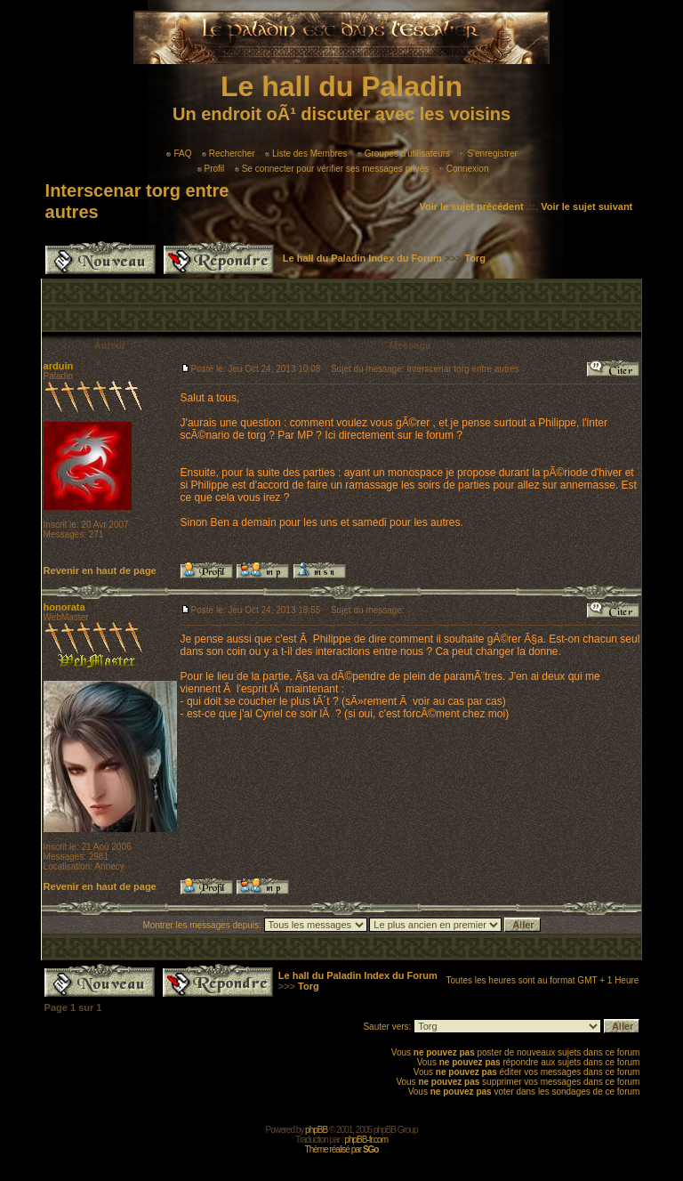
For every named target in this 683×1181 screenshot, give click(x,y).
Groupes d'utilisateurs (404, 153)
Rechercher (228, 153)
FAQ (178, 153)
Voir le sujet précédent (471, 206)
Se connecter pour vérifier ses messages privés (332, 169)
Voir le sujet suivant (586, 206)
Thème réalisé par (342, 1149)
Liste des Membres (306, 153)
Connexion (464, 169)
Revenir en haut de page (100, 570)
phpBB (316, 1130)
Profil (211, 169)
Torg (475, 258)
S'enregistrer (488, 153)
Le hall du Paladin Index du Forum (362, 258)
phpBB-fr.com (366, 1140)
